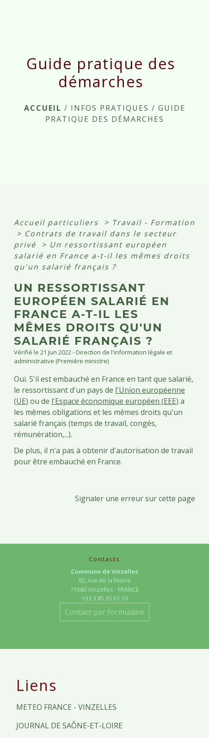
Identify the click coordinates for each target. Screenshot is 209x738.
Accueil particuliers (57, 222)
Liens (36, 685)
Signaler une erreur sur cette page (135, 498)
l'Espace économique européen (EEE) (114, 401)
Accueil (42, 108)
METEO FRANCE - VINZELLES (66, 707)
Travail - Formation (153, 222)
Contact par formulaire (104, 612)
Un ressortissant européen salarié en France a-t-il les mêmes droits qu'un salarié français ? (102, 256)
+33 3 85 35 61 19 (105, 598)
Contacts (104, 559)
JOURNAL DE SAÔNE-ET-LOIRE (69, 725)
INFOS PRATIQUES (110, 108)
